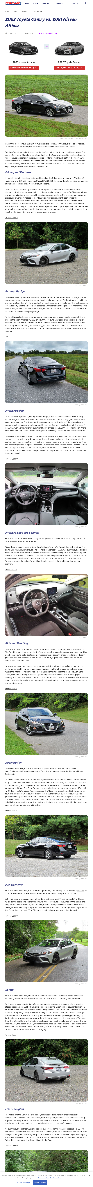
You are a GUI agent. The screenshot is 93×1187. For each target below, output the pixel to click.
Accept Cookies (40, 1182)
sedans (8, 334)
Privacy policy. (43, 1178)
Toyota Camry (11, 221)
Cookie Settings (23, 1182)
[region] (46, 1179)
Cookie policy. (55, 1178)
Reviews (24, 11)
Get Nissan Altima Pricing (23, 69)
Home (7, 11)
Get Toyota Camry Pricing (69, 69)
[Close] (89, 1175)
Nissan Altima (11, 573)
